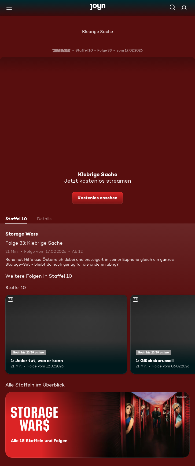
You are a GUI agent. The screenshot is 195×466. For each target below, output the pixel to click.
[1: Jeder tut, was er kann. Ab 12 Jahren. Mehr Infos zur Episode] (66, 334)
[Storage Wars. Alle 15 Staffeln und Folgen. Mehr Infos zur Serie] (97, 425)
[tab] (16, 219)
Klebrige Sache (97, 31)
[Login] (184, 7)
